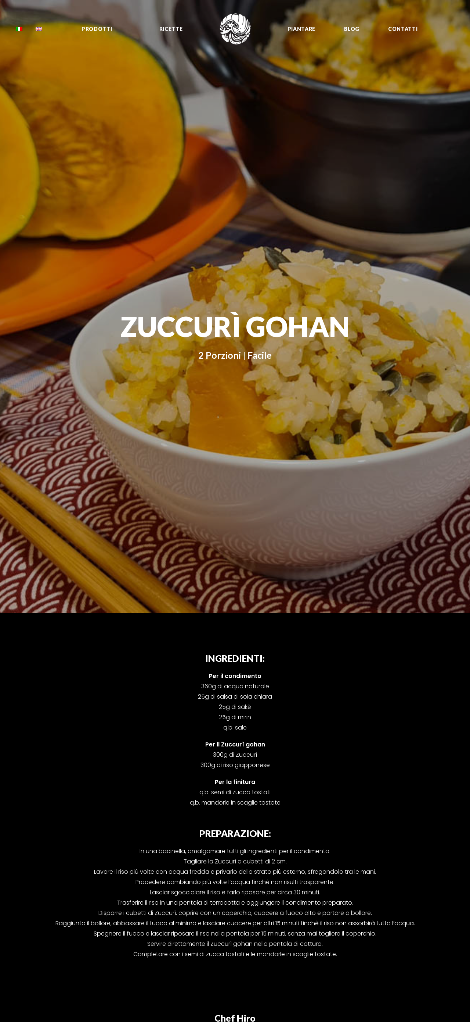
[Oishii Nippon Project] (235, 29)
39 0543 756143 (202, 854)
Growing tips (262, 863)
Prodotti (97, 29)
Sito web (405, 906)
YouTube (405, 863)
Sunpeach (331, 899)
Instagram (408, 854)
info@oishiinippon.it (195, 845)
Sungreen (330, 908)
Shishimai (331, 863)
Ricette (171, 29)
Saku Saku (331, 881)
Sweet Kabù (334, 890)
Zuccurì (329, 845)
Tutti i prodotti (264, 845)
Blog (351, 29)
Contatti (403, 29)
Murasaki (329, 917)
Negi (324, 872)
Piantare (302, 29)
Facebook (407, 845)
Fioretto (329, 854)
